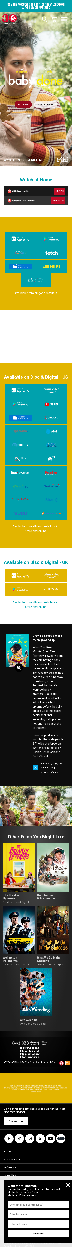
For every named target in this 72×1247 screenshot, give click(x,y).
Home (7, 1151)
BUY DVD (60, 191)
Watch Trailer (45, 104)
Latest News (11, 1175)
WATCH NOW (58, 201)
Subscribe (16, 1121)
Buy (23, 104)
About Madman (12, 1159)
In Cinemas (10, 1167)
